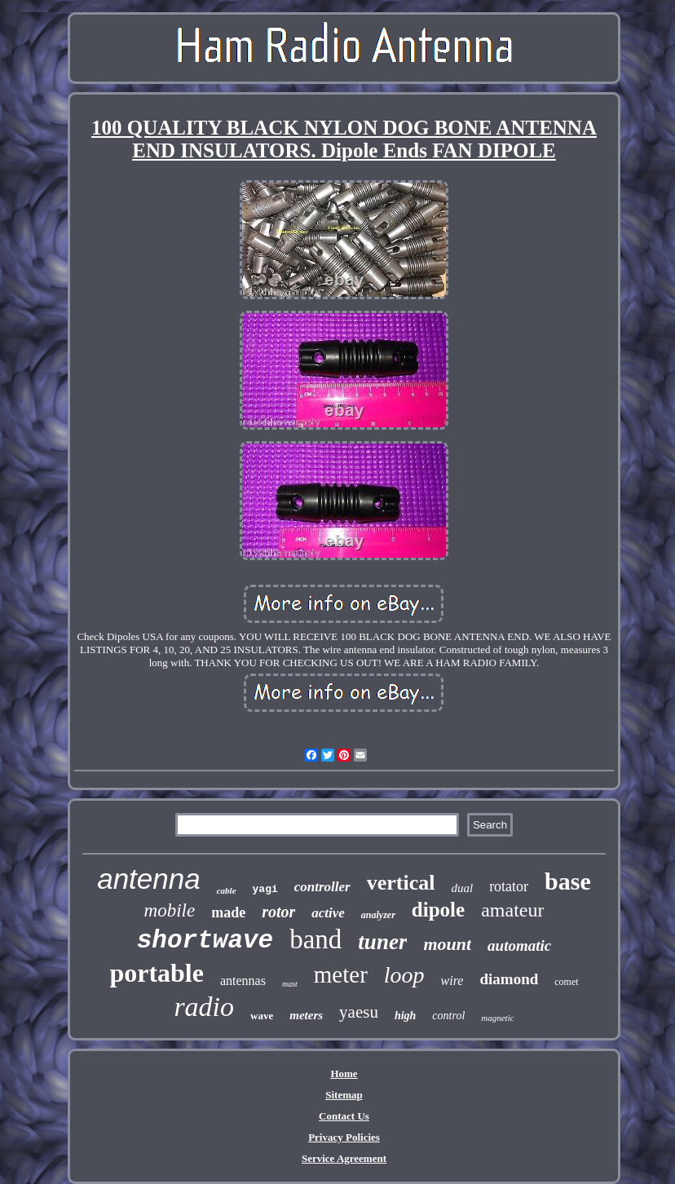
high (405, 1015)
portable (156, 972)
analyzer (378, 915)
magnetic (497, 1018)
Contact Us (344, 1116)
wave (261, 1015)
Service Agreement (344, 1158)
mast (290, 983)
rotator (508, 886)
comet (566, 981)
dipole (438, 910)
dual (462, 888)
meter (341, 974)
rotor (278, 912)
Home (343, 1073)
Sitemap (344, 1095)
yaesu (358, 1012)
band (315, 939)
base (568, 881)
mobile (170, 910)
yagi (265, 889)
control (448, 1015)
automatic (519, 945)
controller (322, 887)
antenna (149, 879)
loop (404, 974)
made (228, 912)
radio (204, 1007)
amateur (512, 910)
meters (306, 1015)
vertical (401, 883)
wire (452, 980)
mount (447, 944)
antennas (243, 980)
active (328, 913)
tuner (382, 942)
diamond (508, 978)
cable (226, 890)
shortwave (205, 940)
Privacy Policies (344, 1137)
